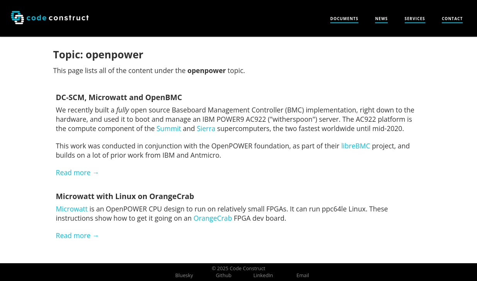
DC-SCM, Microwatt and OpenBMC (119, 97)
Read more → (77, 172)
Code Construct (247, 268)
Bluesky (184, 275)
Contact (452, 18)
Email (303, 275)
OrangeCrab (213, 218)
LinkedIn (263, 275)
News (381, 18)
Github (224, 275)
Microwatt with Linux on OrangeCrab (125, 196)
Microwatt (72, 208)
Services (415, 18)
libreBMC (355, 145)
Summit (168, 128)
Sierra (206, 128)
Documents (344, 18)
